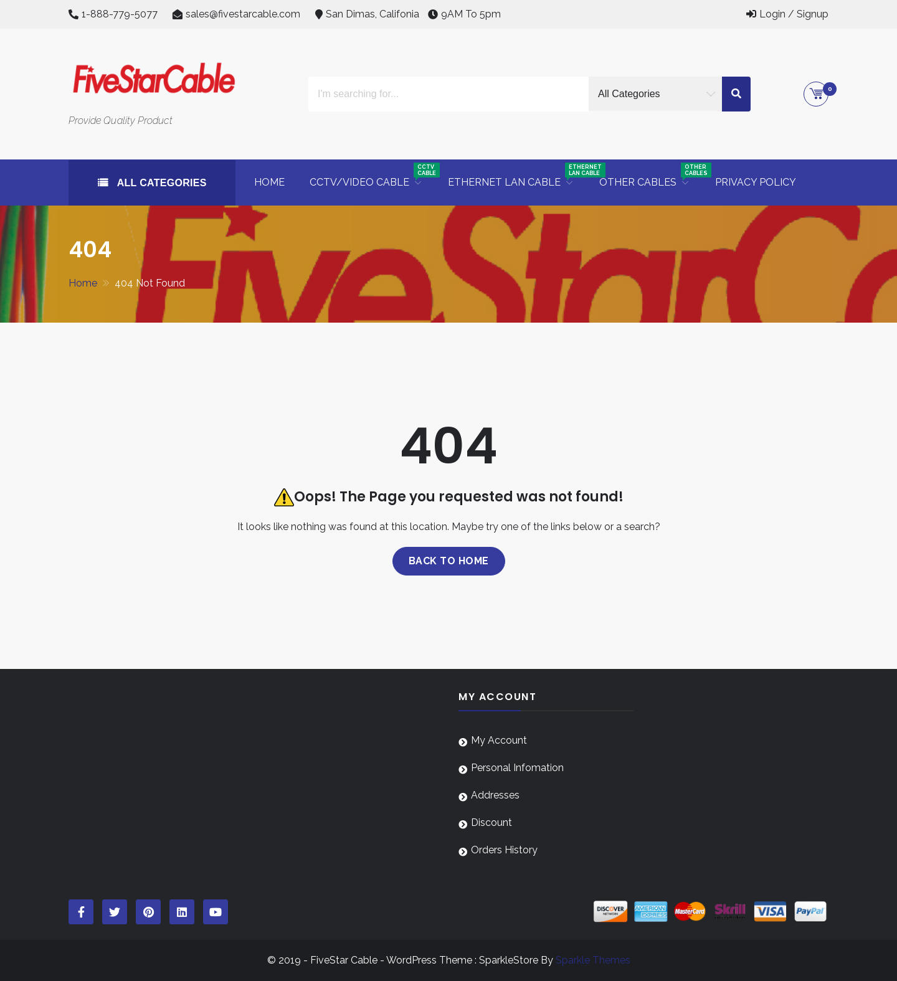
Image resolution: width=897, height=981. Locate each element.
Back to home (449, 561)
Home (269, 182)
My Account (499, 740)
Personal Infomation (517, 768)
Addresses (495, 795)
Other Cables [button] (651, 175)
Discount (491, 822)
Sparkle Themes (593, 960)
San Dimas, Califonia (372, 14)
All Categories (160, 183)
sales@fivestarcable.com (243, 14)
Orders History (504, 850)
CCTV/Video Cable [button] (372, 175)
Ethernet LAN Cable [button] (517, 175)
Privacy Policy (755, 182)
